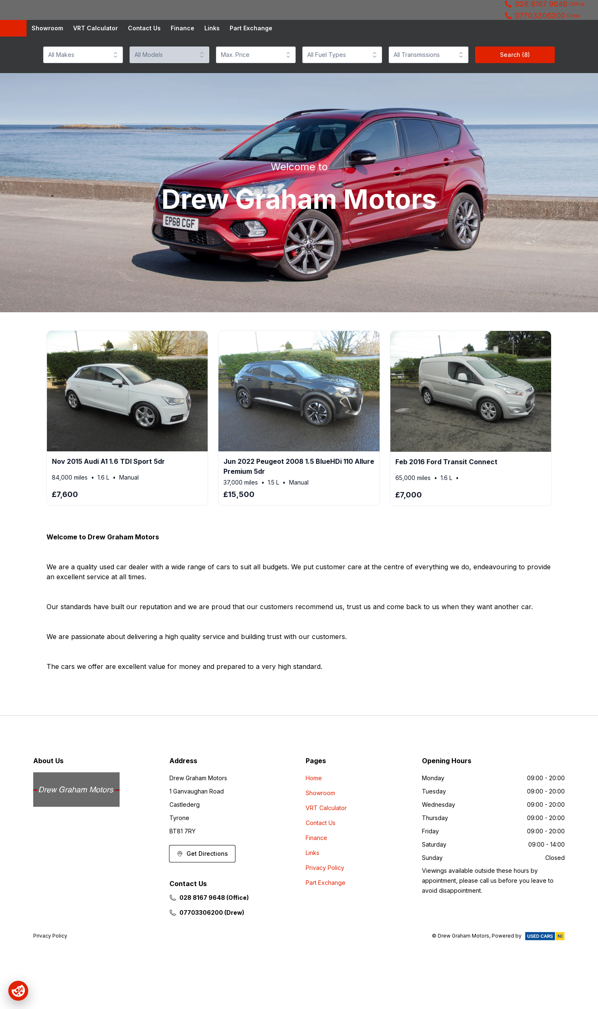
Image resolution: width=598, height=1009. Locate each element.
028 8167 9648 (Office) (209, 926)
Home (13, 56)
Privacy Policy (325, 896)
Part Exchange (251, 56)
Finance (182, 56)
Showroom (47, 56)
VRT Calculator (95, 56)
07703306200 (540, 30)
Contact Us (144, 56)
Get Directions (202, 882)
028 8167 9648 (541, 18)
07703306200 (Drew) (206, 941)
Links (212, 56)
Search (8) (515, 83)
